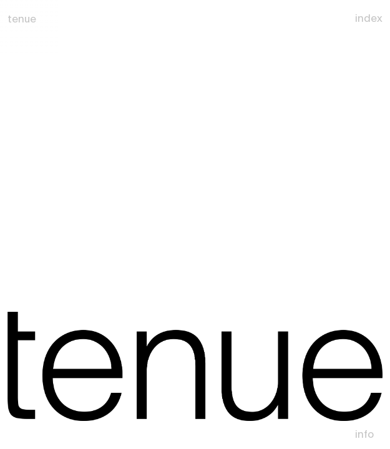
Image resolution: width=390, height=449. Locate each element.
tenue (21, 18)
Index (369, 18)
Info (364, 434)
